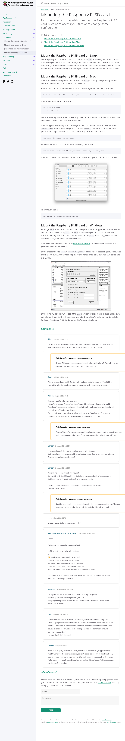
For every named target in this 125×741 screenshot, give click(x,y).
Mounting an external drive (15, 45)
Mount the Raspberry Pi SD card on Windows (64, 45)
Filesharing (45, 9)
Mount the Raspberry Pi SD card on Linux (62, 38)
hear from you (106, 720)
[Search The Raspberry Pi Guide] (69, 3)
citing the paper (52, 722)
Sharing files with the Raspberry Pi (17, 41)
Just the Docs (111, 722)
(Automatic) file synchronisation (16, 49)
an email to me (104, 682)
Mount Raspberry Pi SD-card (15, 53)
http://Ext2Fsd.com (81, 243)
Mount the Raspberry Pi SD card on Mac (62, 42)
